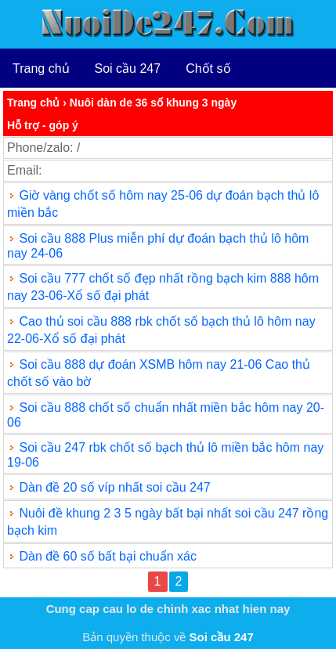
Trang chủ (41, 68)
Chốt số (208, 68)
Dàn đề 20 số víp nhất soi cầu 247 (114, 487)
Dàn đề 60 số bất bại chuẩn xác (108, 556)
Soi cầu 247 (128, 68)
